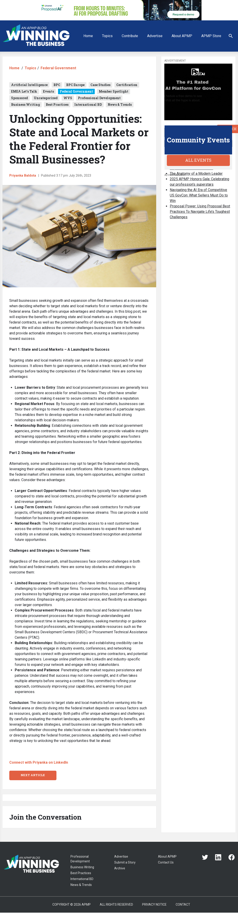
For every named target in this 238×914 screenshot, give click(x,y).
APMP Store (211, 36)
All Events (198, 160)
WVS (67, 98)
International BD (88, 104)
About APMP (182, 36)
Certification (126, 85)
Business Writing (25, 104)
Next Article (33, 775)
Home (88, 36)
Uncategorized (46, 98)
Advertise (155, 36)
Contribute (130, 36)
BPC (56, 85)
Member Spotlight (113, 91)
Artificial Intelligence (29, 85)
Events (48, 91)
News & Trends (120, 104)
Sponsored (19, 98)
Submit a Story (125, 862)
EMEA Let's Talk (24, 91)
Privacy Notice (154, 904)
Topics (107, 36)
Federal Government (58, 68)
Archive (119, 868)
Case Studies (100, 85)
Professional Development (99, 98)
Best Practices (57, 104)
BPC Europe (75, 85)
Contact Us (166, 862)
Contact (183, 904)
